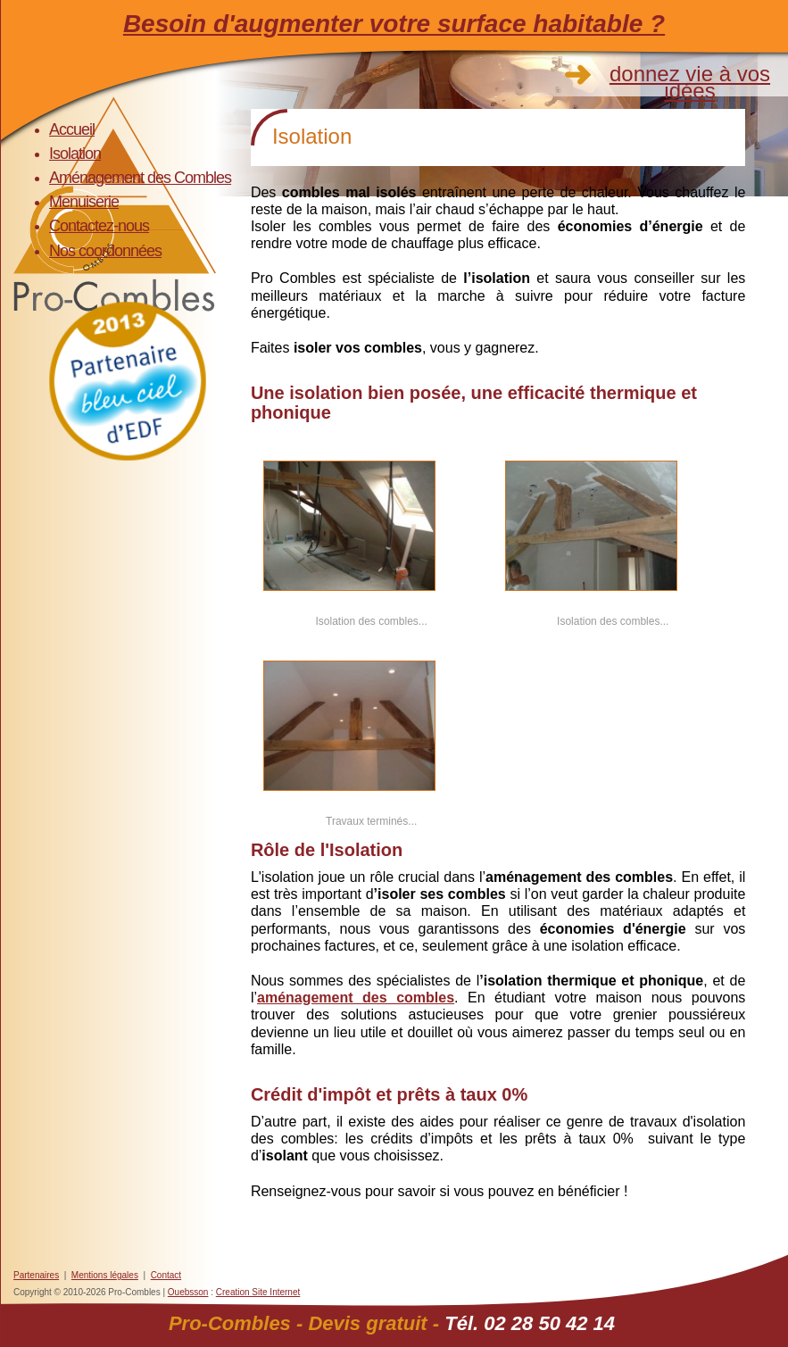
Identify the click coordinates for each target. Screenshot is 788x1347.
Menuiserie (84, 202)
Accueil (72, 129)
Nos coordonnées (105, 251)
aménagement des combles (355, 997)
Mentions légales (104, 1275)
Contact (166, 1275)
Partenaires (36, 1275)
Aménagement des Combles (140, 178)
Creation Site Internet (258, 1292)
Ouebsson (188, 1292)
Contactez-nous (99, 226)
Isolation (75, 153)
